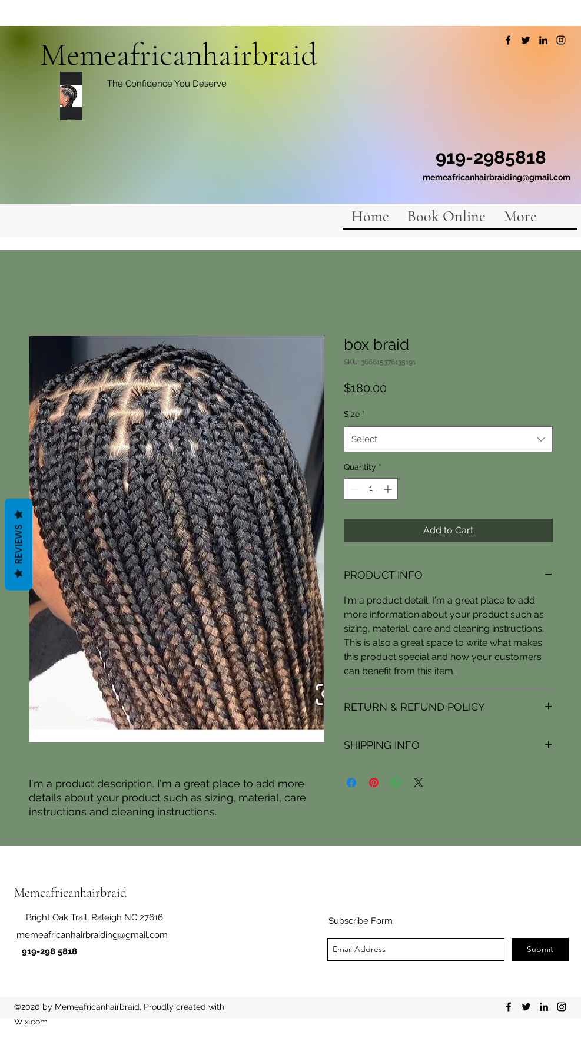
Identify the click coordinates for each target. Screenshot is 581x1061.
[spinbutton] (370, 489)
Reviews (18, 544)
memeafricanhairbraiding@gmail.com (496, 177)
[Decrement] (353, 489)
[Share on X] (418, 782)
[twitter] (526, 40)
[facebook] (508, 40)
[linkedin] (543, 40)
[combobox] (448, 439)
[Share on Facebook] (351, 782)
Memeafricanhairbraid (178, 54)
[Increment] (388, 489)
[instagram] (561, 40)
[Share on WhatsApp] (396, 782)
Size (354, 414)
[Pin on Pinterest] (374, 782)
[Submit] (540, 949)
